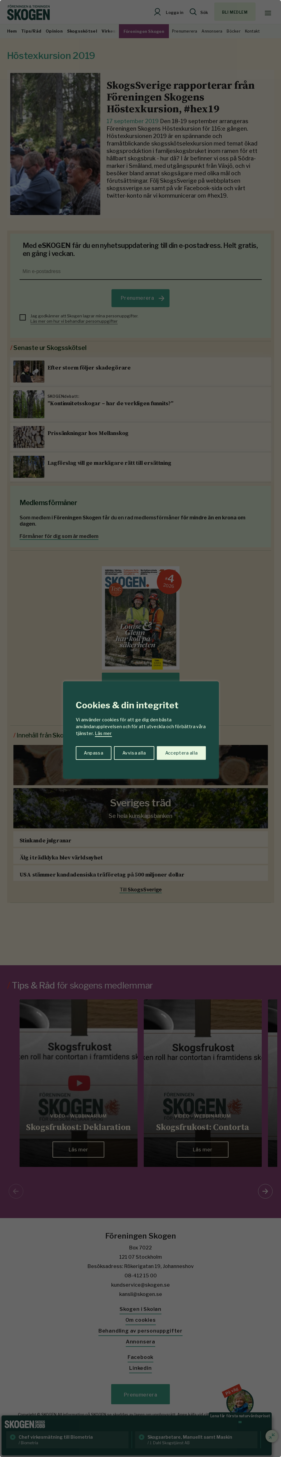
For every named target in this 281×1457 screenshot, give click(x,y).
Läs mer (103, 733)
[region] (140, 728)
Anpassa (93, 752)
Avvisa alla (134, 752)
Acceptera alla (181, 752)
